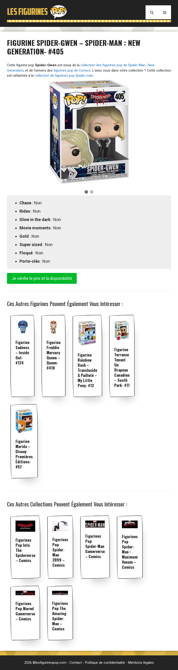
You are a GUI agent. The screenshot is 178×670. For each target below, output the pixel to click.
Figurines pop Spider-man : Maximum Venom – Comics (130, 552)
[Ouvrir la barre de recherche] (152, 12)
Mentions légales (141, 663)
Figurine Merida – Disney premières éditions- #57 (24, 454)
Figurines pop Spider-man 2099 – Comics (60, 552)
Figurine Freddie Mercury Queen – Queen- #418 (53, 355)
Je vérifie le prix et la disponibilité (42, 278)
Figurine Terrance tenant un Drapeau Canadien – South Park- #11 (122, 367)
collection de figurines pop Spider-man (64, 75)
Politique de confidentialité (105, 663)
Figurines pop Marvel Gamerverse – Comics (25, 611)
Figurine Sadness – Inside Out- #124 (22, 352)
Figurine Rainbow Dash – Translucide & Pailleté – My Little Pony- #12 (87, 370)
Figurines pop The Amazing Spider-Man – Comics (60, 616)
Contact (76, 663)
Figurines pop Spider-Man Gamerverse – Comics (95, 546)
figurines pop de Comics (72, 70)
